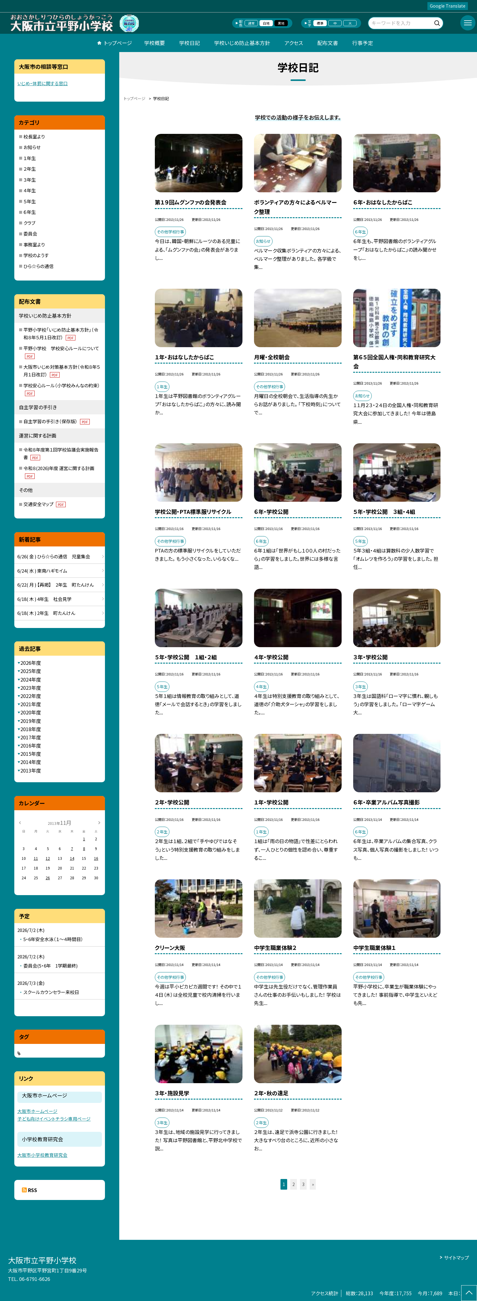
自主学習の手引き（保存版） (56, 421)
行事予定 (362, 43)
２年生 (29, 169)
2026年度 (30, 662)
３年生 (29, 179)
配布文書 (327, 43)
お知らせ (31, 147)
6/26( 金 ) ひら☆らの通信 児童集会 (53, 556)
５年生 (29, 201)
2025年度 (30, 671)
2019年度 (30, 720)
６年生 (29, 212)
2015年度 (30, 753)
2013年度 (30, 770)
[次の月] (99, 822)
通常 (251, 23)
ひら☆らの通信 (38, 266)
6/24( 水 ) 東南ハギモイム (42, 570)
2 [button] (293, 1184)
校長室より (34, 136)
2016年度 (30, 745)
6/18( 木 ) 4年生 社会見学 (44, 599)
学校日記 (189, 43)
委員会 (30, 233)
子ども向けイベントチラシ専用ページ (54, 1118)
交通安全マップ (44, 504)
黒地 (281, 23)
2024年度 (30, 679)
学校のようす (36, 255)
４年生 (29, 190)
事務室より (34, 244)
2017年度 (30, 737)
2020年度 (30, 712)
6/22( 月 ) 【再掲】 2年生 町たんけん (55, 584)
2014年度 (30, 762)
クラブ (29, 223)
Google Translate (447, 6)
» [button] (313, 1184)
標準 (320, 23)
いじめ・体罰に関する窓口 (42, 83)
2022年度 (30, 695)
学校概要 (154, 43)
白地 (266, 23)
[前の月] (20, 822)
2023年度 (30, 687)
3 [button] (303, 1184)
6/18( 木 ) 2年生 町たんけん (46, 613)
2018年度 (30, 729)
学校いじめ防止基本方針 (242, 43)
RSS (32, 1190)
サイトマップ (456, 1257)
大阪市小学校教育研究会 (42, 1155)
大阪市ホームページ (37, 1111)
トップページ (118, 43)
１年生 (29, 158)
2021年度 (30, 704)
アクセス (293, 43)
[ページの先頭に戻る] (469, 1293)
